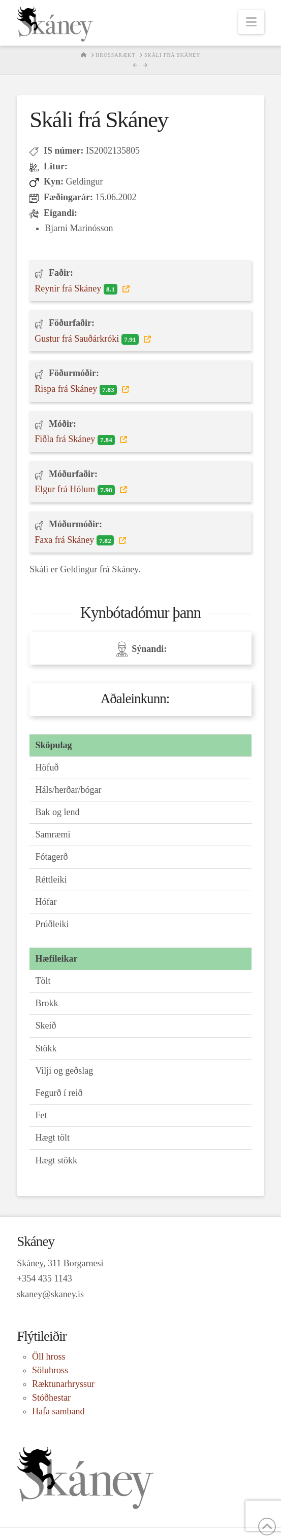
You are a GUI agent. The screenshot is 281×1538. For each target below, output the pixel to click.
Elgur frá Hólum (76, 489)
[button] (251, 22)
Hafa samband (58, 1411)
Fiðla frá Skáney (76, 439)
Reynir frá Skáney (77, 289)
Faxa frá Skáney (75, 540)
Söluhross (50, 1370)
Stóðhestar (51, 1398)
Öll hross (49, 1356)
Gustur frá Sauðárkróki (88, 339)
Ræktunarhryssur (63, 1384)
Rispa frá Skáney (77, 389)
